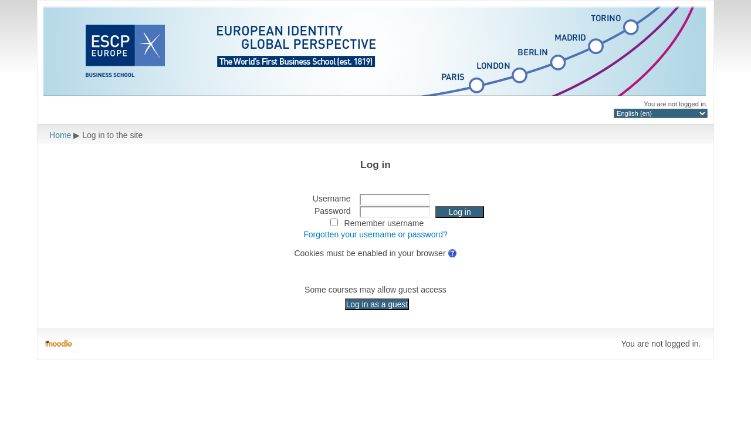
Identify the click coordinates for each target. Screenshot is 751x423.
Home (60, 135)
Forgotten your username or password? (375, 234)
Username (332, 198)
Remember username (384, 223)
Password (332, 211)
